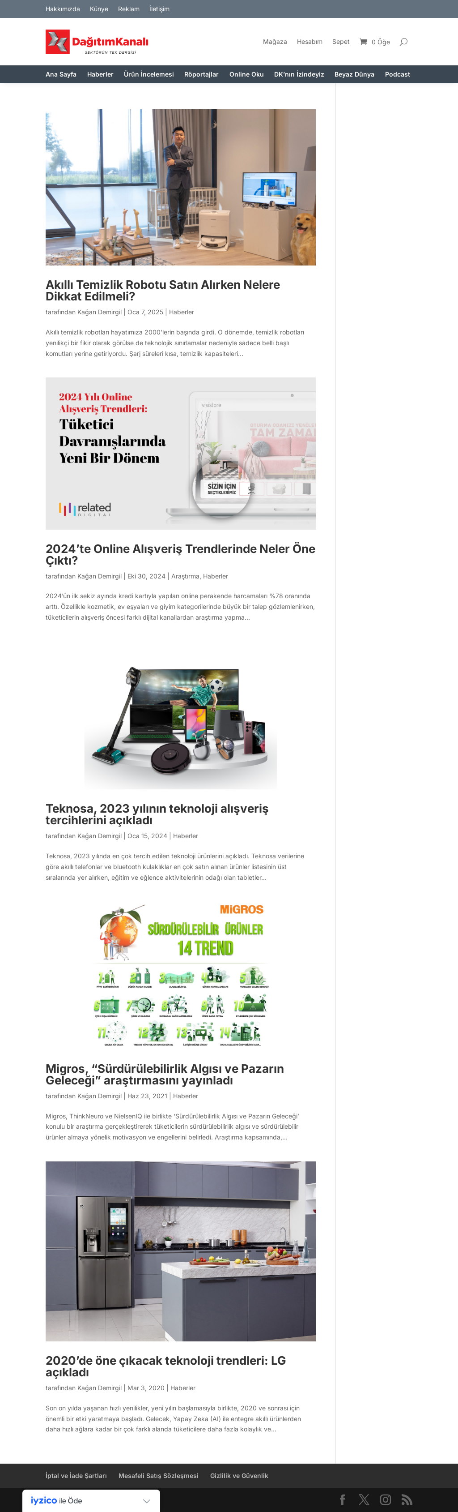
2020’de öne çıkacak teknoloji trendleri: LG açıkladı (166, 1366)
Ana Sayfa (61, 74)
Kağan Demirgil (99, 312)
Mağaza (275, 41)
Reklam (129, 9)
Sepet (341, 41)
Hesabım (309, 41)
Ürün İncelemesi (149, 74)
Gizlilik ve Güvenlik (239, 1475)
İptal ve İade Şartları (76, 1475)
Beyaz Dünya (354, 74)
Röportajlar (201, 74)
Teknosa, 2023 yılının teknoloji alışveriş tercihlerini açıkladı (157, 814)
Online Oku (246, 74)
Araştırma (185, 576)
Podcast (397, 74)
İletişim (159, 9)
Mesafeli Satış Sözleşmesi (159, 1475)
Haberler (100, 74)
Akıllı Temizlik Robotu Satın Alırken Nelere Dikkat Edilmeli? (163, 290)
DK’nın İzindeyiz (299, 74)
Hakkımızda (63, 9)
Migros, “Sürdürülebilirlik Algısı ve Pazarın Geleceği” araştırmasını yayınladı (165, 1074)
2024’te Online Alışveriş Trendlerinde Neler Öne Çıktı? (180, 554)
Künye (99, 9)
